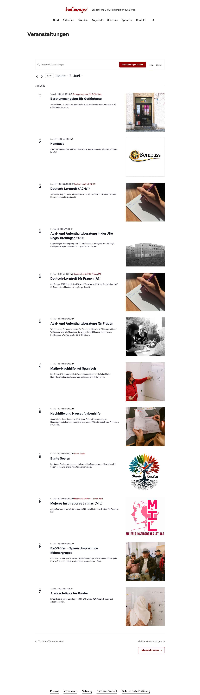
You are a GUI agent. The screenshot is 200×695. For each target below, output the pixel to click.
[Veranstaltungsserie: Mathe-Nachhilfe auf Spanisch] (73, 364)
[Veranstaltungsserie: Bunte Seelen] (78, 454)
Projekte (83, 20)
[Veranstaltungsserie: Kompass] (72, 139)
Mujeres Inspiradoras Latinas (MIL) (76, 503)
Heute (49, 76)
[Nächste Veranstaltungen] (41, 76)
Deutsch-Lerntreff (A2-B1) (70, 188)
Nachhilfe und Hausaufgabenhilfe (75, 413)
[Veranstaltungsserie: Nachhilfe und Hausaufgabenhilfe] (73, 409)
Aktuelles (68, 20)
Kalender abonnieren (150, 650)
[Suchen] (154, 20)
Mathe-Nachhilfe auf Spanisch (73, 368)
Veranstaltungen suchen (132, 64)
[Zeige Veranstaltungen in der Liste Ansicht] (151, 65)
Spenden (127, 20)
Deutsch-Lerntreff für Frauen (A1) (75, 278)
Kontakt (141, 20)
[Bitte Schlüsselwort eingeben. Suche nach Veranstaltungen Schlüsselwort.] (77, 65)
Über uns (112, 20)
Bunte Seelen (60, 458)
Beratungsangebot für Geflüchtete (76, 99)
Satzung (87, 691)
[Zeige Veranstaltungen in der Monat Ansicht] (158, 65)
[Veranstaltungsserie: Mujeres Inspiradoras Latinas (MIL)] (87, 499)
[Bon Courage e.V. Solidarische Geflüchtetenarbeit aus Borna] (100, 10)
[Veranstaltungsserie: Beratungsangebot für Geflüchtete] (86, 94)
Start (56, 20)
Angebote (97, 20)
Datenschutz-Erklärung (136, 691)
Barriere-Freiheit (107, 691)
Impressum (70, 691)
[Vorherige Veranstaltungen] (36, 76)
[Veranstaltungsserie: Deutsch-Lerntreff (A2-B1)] (84, 184)
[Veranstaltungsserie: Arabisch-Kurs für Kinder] (72, 589)
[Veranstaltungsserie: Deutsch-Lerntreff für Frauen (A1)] (86, 274)
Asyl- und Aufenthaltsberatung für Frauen (81, 323)
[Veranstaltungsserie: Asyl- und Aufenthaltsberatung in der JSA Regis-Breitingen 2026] (71, 229)
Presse (54, 691)
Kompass (57, 144)
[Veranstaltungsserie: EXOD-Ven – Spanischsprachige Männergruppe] (73, 544)
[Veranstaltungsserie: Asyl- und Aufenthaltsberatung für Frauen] (73, 319)
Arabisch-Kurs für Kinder (69, 593)
